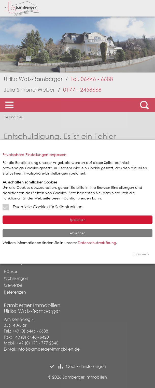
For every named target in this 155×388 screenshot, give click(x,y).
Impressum (141, 254)
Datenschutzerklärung (97, 242)
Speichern (78, 220)
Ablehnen (78, 233)
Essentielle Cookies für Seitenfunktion (47, 206)
